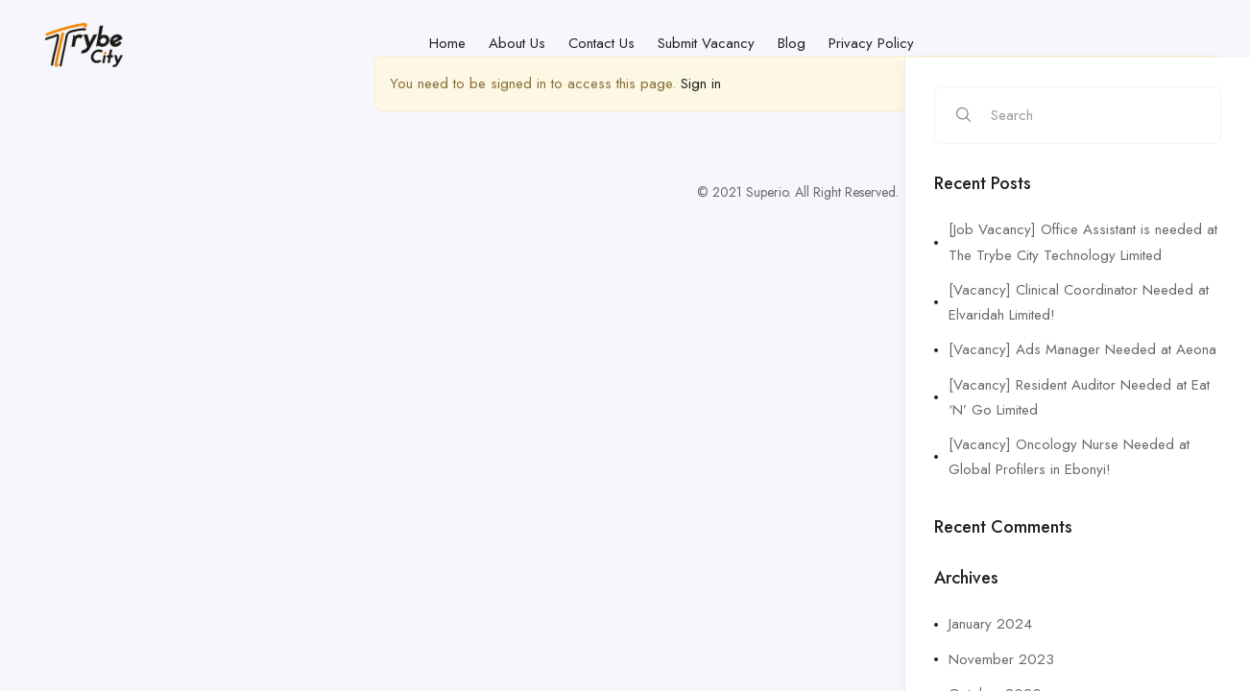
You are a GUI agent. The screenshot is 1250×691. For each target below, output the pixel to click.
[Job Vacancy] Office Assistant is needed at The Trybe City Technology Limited (1083, 242)
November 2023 (1001, 659)
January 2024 (990, 623)
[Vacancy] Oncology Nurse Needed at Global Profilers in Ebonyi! (1069, 457)
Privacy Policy (871, 43)
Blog (791, 43)
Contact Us (601, 43)
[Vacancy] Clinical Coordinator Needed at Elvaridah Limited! (1079, 302)
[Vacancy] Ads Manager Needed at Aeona (1082, 349)
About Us (517, 43)
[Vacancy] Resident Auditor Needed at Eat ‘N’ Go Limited (1079, 397)
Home (447, 43)
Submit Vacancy (706, 43)
